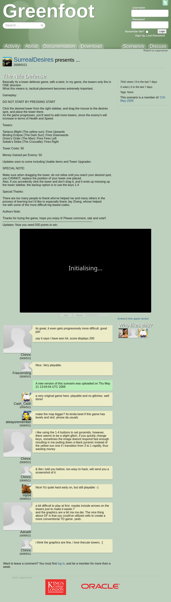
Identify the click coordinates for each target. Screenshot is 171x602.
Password (139, 19)
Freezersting (22, 373)
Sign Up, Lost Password (150, 35)
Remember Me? (134, 31)
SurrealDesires (34, 59)
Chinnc (26, 355)
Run (66, 315)
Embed (121, 318)
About (15, 577)
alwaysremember (18, 422)
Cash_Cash (22, 404)
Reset (79, 315)
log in (61, 563)
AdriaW (25, 532)
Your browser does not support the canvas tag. (85, 270)
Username (139, 7)
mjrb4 (27, 495)
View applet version (138, 318)
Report (147, 50)
